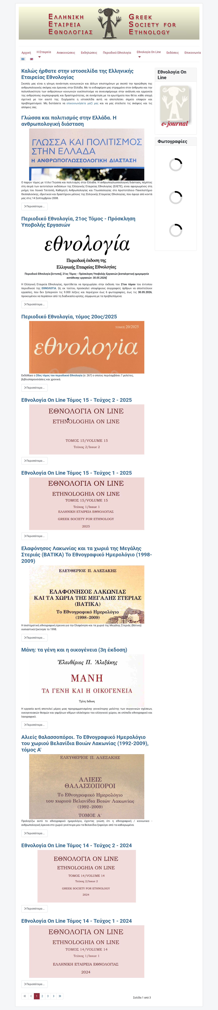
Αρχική (26, 52)
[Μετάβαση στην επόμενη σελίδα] (54, 996)
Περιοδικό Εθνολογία (117, 52)
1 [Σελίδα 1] (37, 996)
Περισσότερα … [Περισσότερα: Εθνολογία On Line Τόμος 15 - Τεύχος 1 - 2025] (34, 536)
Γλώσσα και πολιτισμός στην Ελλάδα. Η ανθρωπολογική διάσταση (68, 121)
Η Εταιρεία (44, 52)
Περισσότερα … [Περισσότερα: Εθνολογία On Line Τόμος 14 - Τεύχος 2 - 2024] (34, 908)
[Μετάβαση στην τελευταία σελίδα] (59, 996)
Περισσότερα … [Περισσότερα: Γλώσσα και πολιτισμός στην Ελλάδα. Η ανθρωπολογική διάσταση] (34, 206)
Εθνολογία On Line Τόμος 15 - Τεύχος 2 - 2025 (76, 400)
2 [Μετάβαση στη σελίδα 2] (42, 996)
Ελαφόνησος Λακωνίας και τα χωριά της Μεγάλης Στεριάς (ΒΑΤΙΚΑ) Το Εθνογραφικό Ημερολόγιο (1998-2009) (86, 554)
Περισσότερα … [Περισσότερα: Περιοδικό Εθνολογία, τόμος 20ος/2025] (34, 387)
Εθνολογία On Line (149, 52)
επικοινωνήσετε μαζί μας (83, 103)
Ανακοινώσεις (66, 52)
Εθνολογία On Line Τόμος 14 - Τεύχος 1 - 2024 (76, 921)
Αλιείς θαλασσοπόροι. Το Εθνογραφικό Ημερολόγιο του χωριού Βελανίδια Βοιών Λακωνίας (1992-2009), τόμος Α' (85, 743)
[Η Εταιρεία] (39, 57)
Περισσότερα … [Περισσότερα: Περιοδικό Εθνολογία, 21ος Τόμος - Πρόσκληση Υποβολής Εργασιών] (34, 304)
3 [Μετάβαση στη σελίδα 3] (48, 996)
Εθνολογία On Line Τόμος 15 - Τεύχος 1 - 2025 (76, 473)
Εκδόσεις (173, 52)
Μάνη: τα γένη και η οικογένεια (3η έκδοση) (74, 650)
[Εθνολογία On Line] (139, 57)
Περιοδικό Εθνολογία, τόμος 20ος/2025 (69, 316)
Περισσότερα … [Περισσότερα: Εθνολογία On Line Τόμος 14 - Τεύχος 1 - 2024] (34, 984)
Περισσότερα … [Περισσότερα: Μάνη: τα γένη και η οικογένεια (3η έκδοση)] (34, 724)
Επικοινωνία (193, 52)
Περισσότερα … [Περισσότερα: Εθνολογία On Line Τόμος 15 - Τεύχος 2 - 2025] (34, 460)
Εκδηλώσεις (89, 52)
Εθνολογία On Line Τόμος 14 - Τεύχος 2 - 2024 (76, 845)
